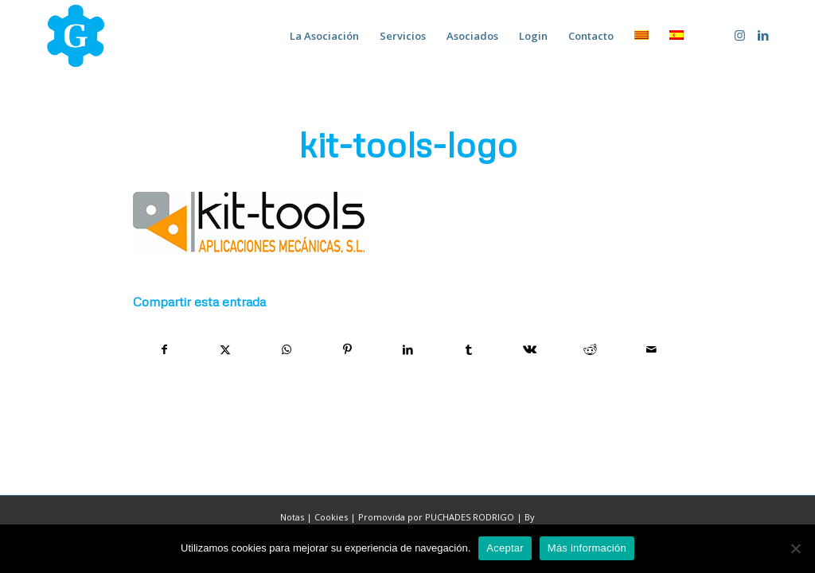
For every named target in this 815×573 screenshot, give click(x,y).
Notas (292, 517)
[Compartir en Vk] (530, 349)
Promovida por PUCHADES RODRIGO (436, 517)
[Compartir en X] (225, 349)
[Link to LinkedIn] (763, 35)
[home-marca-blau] (75, 36)
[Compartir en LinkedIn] (408, 349)
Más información (587, 548)
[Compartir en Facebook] (164, 349)
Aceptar (505, 548)
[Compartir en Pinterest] (346, 349)
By (529, 517)
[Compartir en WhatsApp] (286, 349)
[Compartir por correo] (652, 349)
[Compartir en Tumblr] (468, 349)
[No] (795, 548)
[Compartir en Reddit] (590, 349)
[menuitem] (324, 36)
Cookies (331, 517)
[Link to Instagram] (739, 35)
